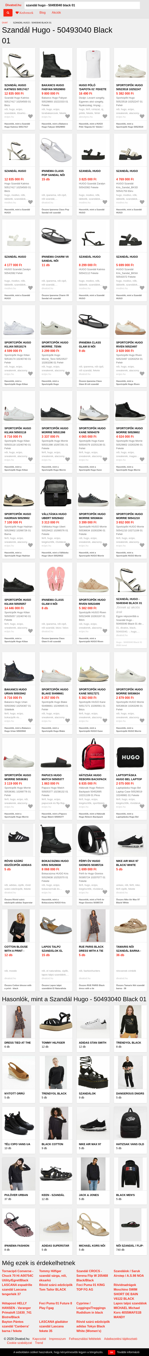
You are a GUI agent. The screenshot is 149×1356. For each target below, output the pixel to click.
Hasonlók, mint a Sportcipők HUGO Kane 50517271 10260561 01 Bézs (93, 731)
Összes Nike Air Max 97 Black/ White (128, 901)
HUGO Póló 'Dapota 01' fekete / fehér (92, 89)
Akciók (56, 12)
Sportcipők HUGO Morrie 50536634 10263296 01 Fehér (129, 693)
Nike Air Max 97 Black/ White (127, 863)
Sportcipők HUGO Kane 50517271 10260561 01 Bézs (92, 693)
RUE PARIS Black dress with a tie (91, 948)
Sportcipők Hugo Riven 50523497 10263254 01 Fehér (129, 346)
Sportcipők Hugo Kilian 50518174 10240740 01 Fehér (17, 346)
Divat (5, 22)
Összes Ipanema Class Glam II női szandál (53, 640)
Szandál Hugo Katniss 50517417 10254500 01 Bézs (16, 89)
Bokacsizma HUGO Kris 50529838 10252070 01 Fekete (55, 865)
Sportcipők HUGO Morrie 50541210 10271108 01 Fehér (129, 518)
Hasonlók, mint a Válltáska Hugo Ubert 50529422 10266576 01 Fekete (55, 555)
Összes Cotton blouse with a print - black (18, 987)
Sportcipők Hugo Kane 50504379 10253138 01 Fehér (92, 432)
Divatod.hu (13, 5)
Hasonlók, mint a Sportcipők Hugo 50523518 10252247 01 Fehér (129, 127)
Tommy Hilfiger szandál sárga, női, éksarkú (53, 1275)
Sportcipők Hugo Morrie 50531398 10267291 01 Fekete (55, 432)
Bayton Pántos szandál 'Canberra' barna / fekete (15, 1326)
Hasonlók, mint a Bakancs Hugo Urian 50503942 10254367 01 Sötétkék (17, 731)
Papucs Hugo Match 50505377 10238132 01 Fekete (55, 779)
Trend (39, 1342)
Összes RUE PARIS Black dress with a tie (92, 987)
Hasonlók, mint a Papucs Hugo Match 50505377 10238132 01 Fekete (54, 817)
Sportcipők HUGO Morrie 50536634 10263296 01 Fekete (92, 518)
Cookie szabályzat (19, 1342)
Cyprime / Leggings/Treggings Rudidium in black (91, 1308)
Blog (42, 12)
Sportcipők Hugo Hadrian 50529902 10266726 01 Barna (17, 518)
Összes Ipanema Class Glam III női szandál (90, 382)
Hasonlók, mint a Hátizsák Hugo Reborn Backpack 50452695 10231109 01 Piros (93, 817)
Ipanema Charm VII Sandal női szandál (55, 260)
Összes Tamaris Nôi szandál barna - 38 (130, 987)
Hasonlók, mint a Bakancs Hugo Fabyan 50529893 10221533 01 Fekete (55, 127)
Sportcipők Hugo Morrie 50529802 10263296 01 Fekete (129, 432)
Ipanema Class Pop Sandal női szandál (53, 175)
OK (111, 1352)
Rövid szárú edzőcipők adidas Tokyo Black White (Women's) (93, 1326)
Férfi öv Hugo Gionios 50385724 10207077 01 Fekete (92, 865)
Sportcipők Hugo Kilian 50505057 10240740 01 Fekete (18, 603)
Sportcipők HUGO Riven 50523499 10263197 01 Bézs (92, 603)
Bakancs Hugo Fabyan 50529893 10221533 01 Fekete (55, 89)
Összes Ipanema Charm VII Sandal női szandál (55, 297)
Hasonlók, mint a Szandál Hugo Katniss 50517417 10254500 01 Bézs (17, 127)
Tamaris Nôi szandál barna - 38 (128, 950)
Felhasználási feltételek (85, 1338)
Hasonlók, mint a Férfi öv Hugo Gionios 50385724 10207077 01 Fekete (91, 902)
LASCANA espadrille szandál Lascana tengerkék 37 (17, 1289)
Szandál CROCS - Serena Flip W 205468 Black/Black (92, 1275)
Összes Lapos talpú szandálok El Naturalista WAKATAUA (54, 988)
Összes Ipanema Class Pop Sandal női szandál (55, 211)
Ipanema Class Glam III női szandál (90, 346)
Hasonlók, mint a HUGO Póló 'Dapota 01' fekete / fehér (91, 127)
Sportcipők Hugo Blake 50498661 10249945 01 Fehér (55, 693)
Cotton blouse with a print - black (16, 950)
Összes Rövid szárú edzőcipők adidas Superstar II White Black (18, 902)
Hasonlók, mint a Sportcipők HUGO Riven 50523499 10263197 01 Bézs (93, 641)
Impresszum (57, 1338)
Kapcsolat (39, 1338)
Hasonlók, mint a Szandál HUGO (17, 211)
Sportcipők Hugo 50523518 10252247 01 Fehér (129, 89)
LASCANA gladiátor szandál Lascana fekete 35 (53, 1326)
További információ (128, 1352)
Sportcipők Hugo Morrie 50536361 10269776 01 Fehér (17, 779)
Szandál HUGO (15, 170)
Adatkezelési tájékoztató (120, 1338)
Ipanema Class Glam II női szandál (53, 603)
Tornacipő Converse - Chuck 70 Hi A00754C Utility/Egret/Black (17, 1275)
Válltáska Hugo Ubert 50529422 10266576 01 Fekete (55, 518)
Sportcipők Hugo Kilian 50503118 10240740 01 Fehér (17, 432)
